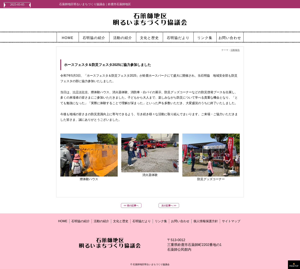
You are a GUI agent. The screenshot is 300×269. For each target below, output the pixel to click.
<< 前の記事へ (131, 205)
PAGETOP (293, 266)
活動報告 (235, 50)
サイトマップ (231, 221)
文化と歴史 (149, 38)
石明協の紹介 (94, 38)
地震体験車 (80, 92)
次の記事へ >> (168, 205)
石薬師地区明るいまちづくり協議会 (151, 264)
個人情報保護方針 (205, 221)
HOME (67, 38)
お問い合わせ (229, 38)
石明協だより (178, 38)
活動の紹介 (122, 38)
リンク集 (204, 38)
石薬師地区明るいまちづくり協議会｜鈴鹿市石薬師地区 (95, 4)
